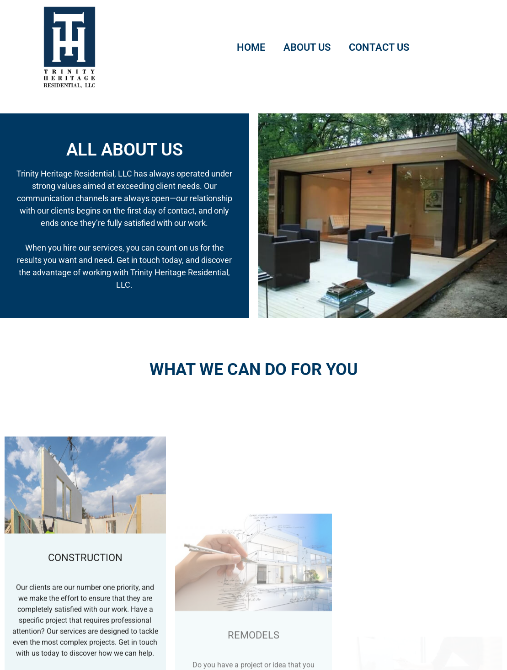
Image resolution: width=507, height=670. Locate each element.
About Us (307, 47)
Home (251, 47)
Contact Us (379, 47)
